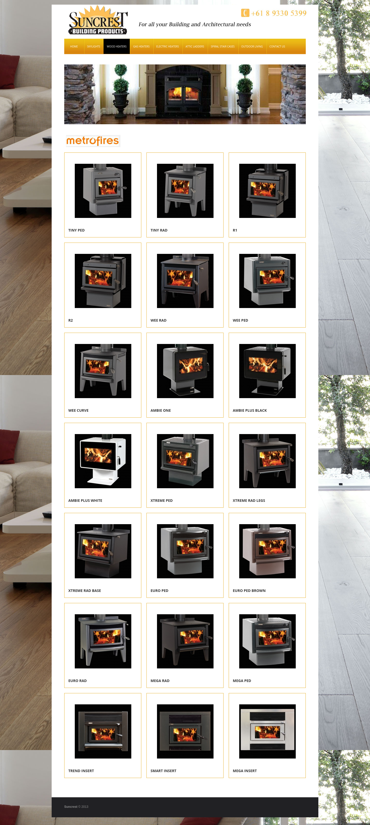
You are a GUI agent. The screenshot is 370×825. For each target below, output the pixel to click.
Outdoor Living (252, 46)
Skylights (93, 46)
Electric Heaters (167, 46)
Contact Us (277, 46)
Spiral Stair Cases (223, 46)
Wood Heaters (117, 46)
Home (74, 46)
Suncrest (70, 807)
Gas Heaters (141, 46)
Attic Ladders (195, 46)
